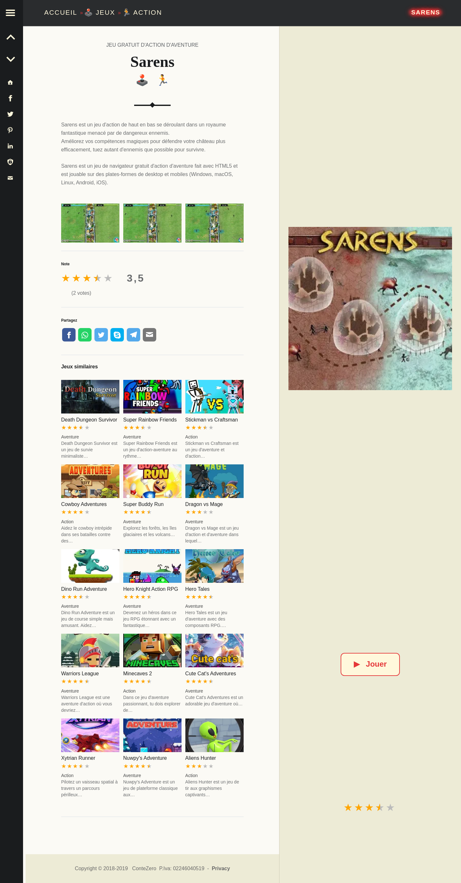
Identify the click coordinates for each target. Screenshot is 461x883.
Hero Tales (197, 589)
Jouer (370, 664)
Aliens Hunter (200, 758)
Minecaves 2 (137, 673)
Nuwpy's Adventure (145, 758)
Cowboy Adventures (84, 504)
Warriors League (80, 673)
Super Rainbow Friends (150, 419)
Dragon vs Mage (204, 504)
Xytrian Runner (78, 758)
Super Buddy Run (143, 504)
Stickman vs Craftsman (211, 419)
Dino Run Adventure (84, 589)
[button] (13, 13)
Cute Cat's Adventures (210, 673)
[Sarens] (370, 308)
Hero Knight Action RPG (150, 589)
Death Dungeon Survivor (89, 419)
